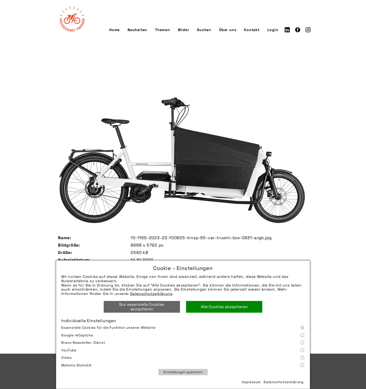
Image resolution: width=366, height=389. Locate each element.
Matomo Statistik (182, 365)
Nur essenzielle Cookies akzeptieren (141, 307)
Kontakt (252, 29)
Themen (162, 29)
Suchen (204, 29)
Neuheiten (137, 29)
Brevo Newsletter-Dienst (182, 342)
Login (272, 29)
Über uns (227, 29)
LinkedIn (287, 29)
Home (114, 29)
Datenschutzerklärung (151, 293)
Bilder (183, 29)
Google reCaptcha (182, 335)
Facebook (297, 29)
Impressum (251, 382)
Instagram (308, 29)
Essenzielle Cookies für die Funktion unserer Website (182, 327)
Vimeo (182, 357)
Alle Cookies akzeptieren (224, 306)
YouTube (182, 350)
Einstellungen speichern (183, 372)
